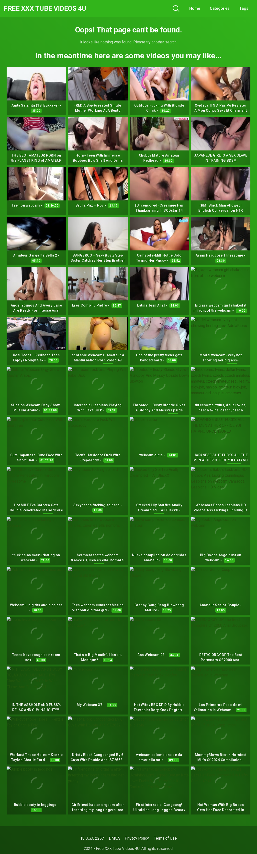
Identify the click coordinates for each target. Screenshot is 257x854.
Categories (220, 8)
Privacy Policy (137, 838)
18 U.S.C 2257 (92, 838)
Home (194, 8)
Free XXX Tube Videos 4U (45, 8)
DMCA (114, 838)
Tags (243, 8)
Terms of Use (165, 838)
